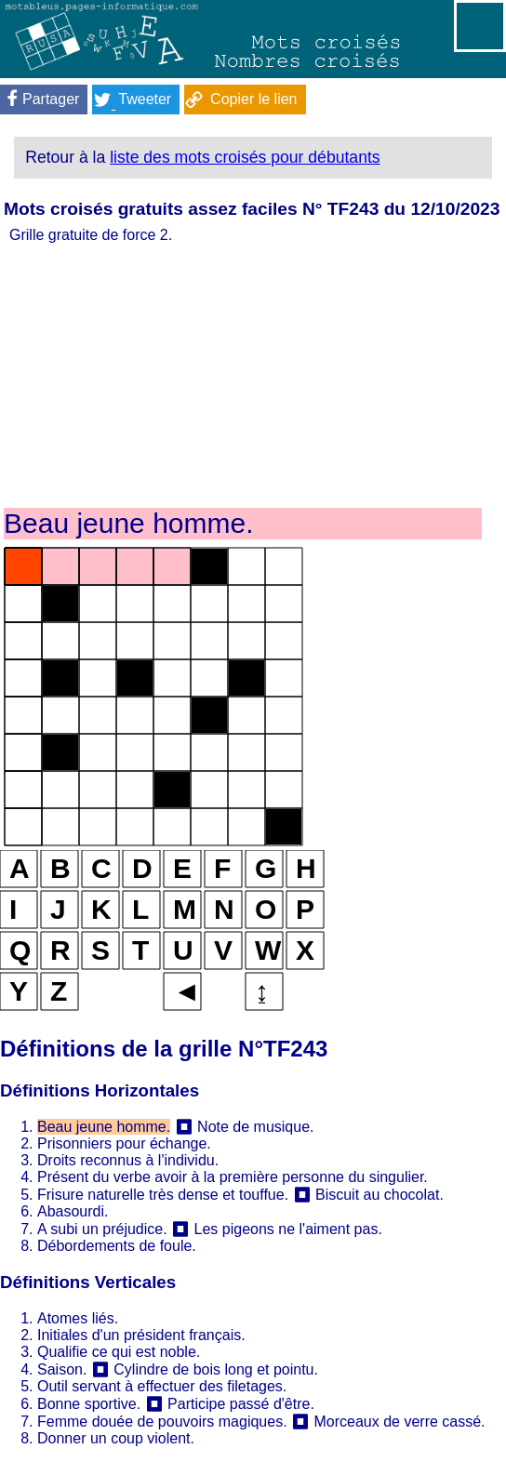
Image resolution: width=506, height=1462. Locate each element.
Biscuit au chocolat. (379, 1195)
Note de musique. (255, 1127)
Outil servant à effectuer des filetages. (161, 1386)
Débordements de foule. (116, 1246)
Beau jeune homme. (103, 1127)
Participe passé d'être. (240, 1404)
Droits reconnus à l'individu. (128, 1160)
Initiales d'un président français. (141, 1335)
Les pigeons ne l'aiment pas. (288, 1229)
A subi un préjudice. (102, 1229)
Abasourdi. (73, 1211)
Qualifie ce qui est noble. (118, 1352)
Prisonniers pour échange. (124, 1143)
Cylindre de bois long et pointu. (215, 1369)
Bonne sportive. (88, 1404)
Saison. (62, 1369)
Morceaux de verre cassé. (399, 1421)
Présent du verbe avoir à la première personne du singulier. (232, 1177)
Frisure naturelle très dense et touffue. (162, 1195)
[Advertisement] (243, 374)
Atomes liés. (77, 1318)
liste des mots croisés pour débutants (245, 157)
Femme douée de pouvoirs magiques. (162, 1421)
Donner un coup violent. (115, 1438)
